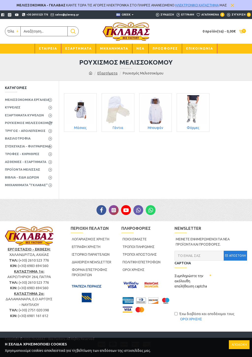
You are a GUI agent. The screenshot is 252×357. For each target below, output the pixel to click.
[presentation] (211, 299)
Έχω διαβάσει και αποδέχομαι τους (204, 317)
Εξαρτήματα (107, 73)
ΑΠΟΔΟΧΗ (239, 344)
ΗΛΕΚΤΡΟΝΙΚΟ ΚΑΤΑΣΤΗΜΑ (197, 5)
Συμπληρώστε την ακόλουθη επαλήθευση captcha (190, 281)
